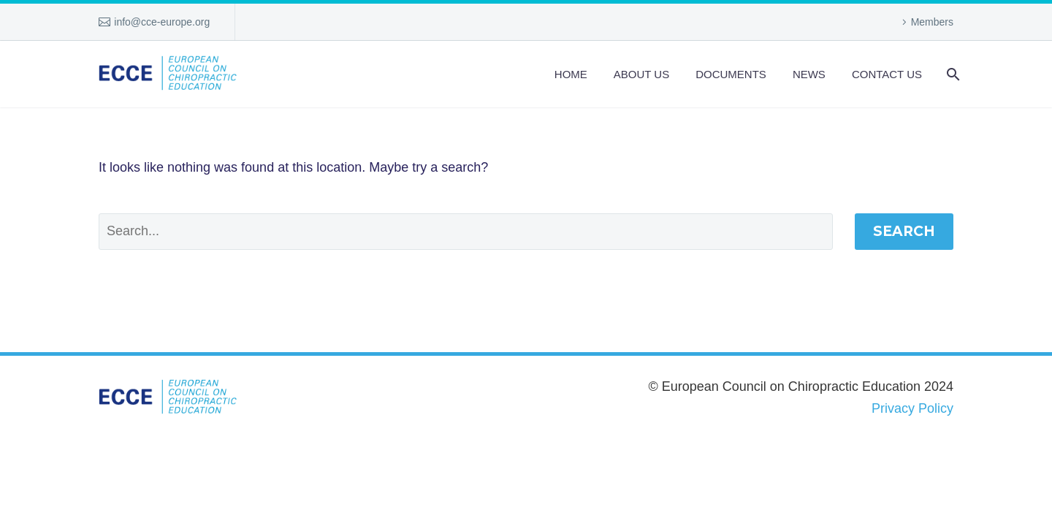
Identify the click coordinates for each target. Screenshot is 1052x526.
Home (570, 74)
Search (904, 231)
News (809, 74)
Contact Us (887, 74)
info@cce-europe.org (162, 22)
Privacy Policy (912, 408)
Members (932, 22)
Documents (730, 74)
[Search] (951, 74)
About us (641, 74)
